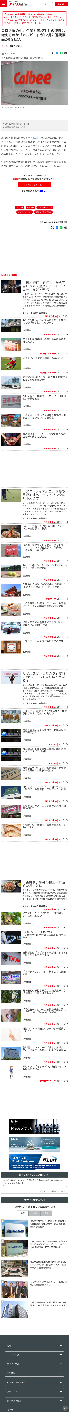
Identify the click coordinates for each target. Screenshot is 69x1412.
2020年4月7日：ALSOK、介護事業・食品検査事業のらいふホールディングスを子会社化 (33, 1182)
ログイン (46, 4)
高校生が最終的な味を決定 (17, 123)
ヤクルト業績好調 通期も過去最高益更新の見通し (44, 340)
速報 (9, 1345)
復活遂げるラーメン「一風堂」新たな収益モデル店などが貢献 (44, 435)
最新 (23, 1213)
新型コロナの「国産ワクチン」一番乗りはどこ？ (44, 1030)
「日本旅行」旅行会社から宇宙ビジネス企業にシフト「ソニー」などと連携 (44, 286)
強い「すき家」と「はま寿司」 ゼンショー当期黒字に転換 (42, 527)
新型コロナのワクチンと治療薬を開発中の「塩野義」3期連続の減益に (44, 769)
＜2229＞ (35, 137)
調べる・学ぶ (13, 1364)
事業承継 (11, 1373)
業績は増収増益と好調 (15, 127)
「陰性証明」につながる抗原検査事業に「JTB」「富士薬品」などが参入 (44, 1011)
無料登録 (61, 4)
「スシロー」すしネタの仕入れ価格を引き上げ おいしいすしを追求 (44, 416)
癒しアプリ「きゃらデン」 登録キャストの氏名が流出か (44, 1068)
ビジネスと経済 (30, 312)
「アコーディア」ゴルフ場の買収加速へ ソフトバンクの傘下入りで (44, 494)
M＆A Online (16, 45)
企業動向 (43, 312)
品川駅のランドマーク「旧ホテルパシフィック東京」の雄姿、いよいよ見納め (44, 1049)
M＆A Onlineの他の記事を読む (54, 222)
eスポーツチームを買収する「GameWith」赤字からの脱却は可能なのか (44, 934)
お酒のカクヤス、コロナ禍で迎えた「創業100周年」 (44, 807)
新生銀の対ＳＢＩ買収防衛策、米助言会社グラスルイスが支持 (44, 750)
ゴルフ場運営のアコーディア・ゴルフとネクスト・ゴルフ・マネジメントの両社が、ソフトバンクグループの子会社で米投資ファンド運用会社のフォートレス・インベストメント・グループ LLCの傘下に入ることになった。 (45, 508)
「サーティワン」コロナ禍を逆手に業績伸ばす (44, 973)
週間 (35, 1213)
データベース (13, 1354)
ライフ (10, 1410)
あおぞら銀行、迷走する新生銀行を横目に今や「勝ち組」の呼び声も (44, 321)
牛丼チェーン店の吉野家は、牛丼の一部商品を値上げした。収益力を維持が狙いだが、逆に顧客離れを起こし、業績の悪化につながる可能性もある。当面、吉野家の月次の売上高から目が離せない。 (45, 895)
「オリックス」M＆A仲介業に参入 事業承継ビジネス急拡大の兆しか (45, 712)
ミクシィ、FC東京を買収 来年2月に (43, 358)
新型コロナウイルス (43, 212)
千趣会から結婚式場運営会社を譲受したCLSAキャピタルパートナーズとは (44, 585)
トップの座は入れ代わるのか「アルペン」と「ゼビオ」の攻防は (45, 567)
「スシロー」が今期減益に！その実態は (44, 641)
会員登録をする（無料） (34, 184)
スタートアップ (14, 1391)
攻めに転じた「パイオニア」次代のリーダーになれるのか (44, 914)
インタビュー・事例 (16, 1382)
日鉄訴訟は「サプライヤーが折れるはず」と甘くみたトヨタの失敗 (45, 954)
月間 (46, 1213)
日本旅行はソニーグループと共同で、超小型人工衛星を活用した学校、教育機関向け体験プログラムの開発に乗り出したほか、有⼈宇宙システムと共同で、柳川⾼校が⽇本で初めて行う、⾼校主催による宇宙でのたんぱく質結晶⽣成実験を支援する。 (45, 301)
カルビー (19, 207)
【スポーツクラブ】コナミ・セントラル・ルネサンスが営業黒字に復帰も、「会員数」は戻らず (43, 547)
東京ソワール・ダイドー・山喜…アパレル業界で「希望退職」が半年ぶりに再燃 (44, 788)
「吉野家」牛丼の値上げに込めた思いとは (44, 884)
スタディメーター (25, 212)
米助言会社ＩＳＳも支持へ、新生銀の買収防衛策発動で (44, 731)
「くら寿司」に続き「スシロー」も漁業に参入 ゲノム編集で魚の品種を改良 (44, 604)
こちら (24, 17)
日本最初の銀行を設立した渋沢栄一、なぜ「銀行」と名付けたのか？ (44, 992)
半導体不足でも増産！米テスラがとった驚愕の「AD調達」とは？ (44, 623)
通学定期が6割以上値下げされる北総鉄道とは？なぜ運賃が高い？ (45, 378)
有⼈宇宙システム (45, 207)
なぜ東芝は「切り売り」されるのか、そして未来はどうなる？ (44, 677)
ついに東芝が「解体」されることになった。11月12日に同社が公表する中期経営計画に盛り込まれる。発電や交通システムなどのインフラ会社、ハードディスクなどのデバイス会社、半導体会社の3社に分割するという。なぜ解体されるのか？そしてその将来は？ (45, 692)
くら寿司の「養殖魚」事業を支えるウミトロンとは (44, 826)
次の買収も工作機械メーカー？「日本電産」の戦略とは (44, 397)
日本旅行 (30, 207)
